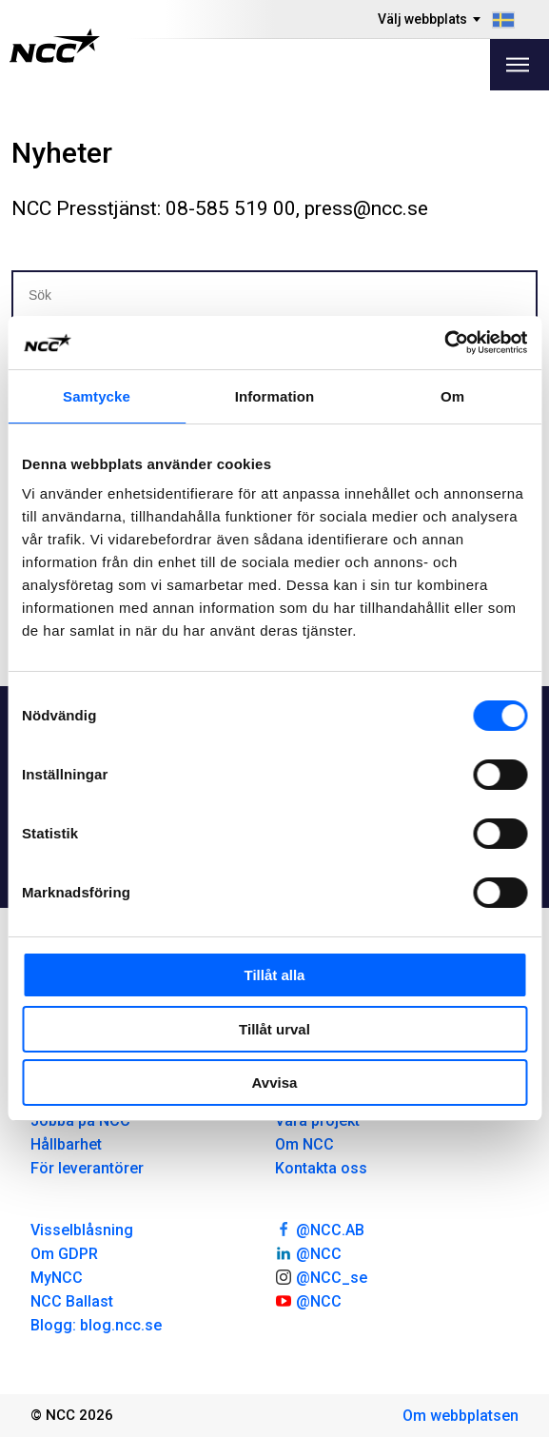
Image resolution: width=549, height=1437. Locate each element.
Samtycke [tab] (96, 396)
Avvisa (275, 1082)
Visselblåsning (81, 1230)
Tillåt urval (274, 1029)
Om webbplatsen (460, 1416)
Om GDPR (64, 1254)
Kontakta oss (321, 1168)
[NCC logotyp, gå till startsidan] (55, 45)
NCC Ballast (71, 1301)
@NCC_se (321, 1276)
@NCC (309, 1252)
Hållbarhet (66, 1144)
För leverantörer (87, 1168)
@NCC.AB (320, 1228)
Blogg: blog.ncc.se (96, 1325)
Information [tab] (275, 396)
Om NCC (304, 1144)
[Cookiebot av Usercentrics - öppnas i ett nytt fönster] (444, 342)
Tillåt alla (275, 975)
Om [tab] (452, 396)
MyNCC (56, 1278)
